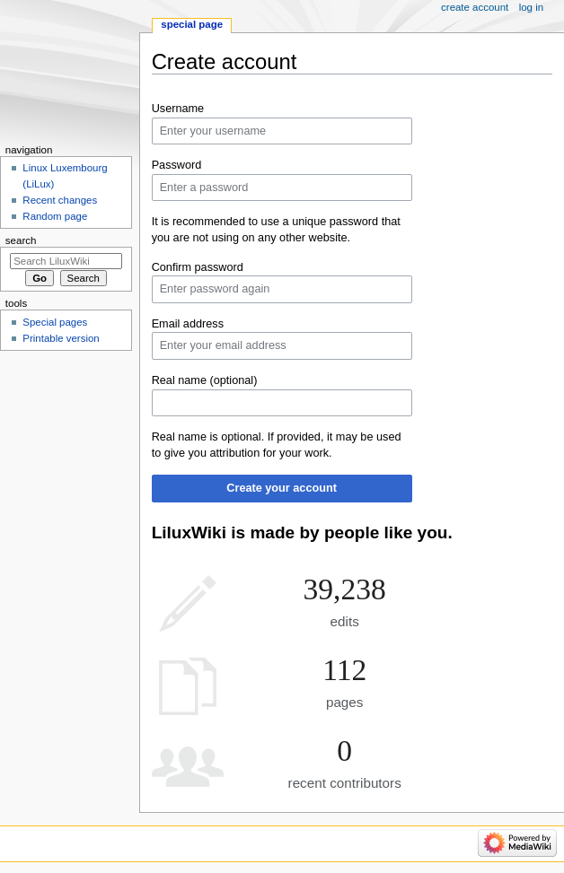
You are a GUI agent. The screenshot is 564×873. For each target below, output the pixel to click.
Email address (188, 324)
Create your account (281, 488)
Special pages (54, 322)
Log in (531, 7)
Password (177, 165)
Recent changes (59, 200)
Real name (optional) (205, 380)
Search (21, 240)
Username (178, 108)
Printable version (60, 338)
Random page (54, 216)
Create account (474, 7)
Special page (192, 24)
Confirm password (197, 267)
